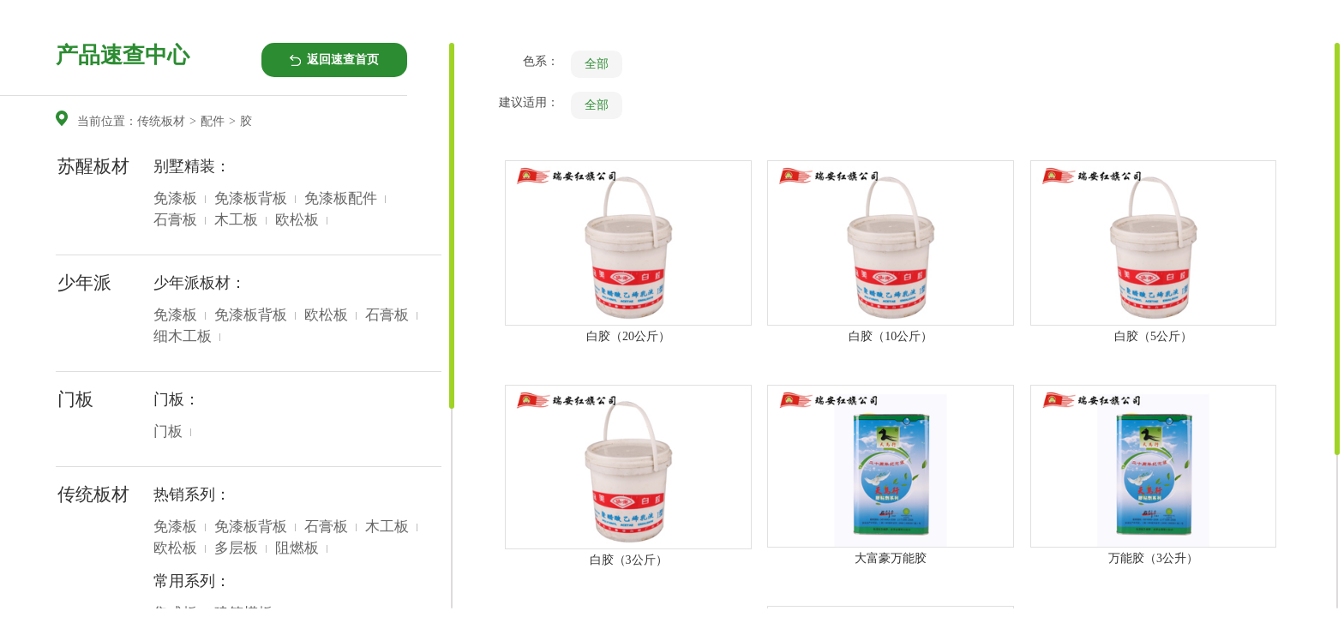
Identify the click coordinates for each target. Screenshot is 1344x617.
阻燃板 (297, 548)
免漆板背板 (250, 198)
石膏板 (175, 220)
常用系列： (192, 581)
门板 (168, 431)
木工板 (236, 220)
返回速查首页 (343, 59)
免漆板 (175, 198)
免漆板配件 (340, 198)
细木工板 (182, 336)
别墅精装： (192, 166)
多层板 (236, 548)
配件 (213, 121)
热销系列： (192, 494)
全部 (597, 63)
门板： (176, 399)
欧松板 (297, 220)
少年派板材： (199, 282)
